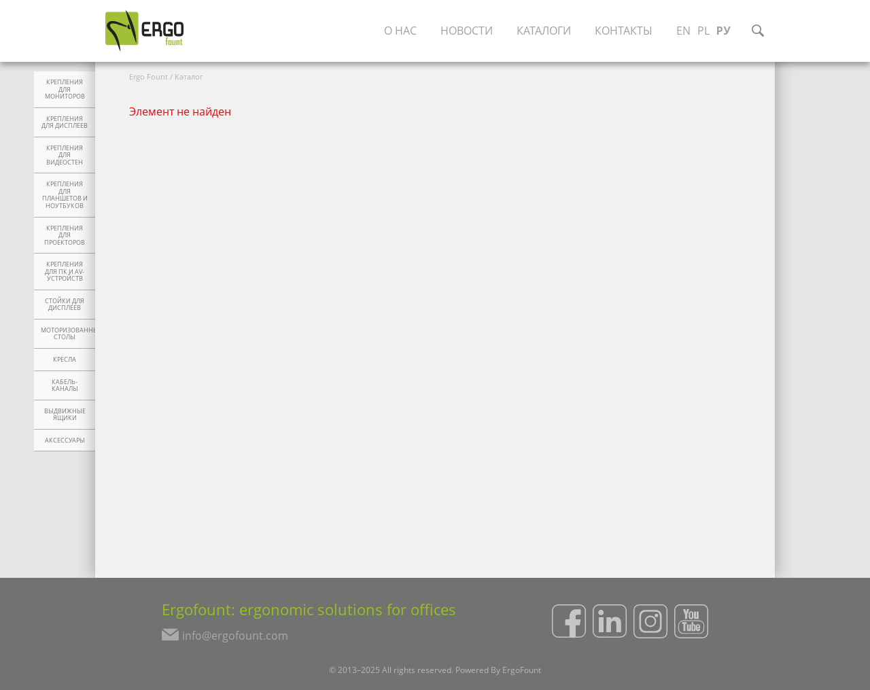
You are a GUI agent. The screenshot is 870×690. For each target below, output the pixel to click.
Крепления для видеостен (64, 155)
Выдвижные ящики (65, 415)
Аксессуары (65, 440)
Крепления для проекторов (64, 235)
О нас (400, 30)
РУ (723, 30)
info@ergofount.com (235, 635)
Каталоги (544, 30)
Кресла (64, 360)
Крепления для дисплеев (64, 123)
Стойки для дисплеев (64, 305)
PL (703, 30)
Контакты (623, 30)
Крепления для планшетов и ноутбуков (65, 195)
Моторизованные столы (68, 334)
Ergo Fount (148, 76)
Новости (466, 30)
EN (683, 30)
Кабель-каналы (65, 386)
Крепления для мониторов (65, 89)
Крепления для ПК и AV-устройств (64, 271)
